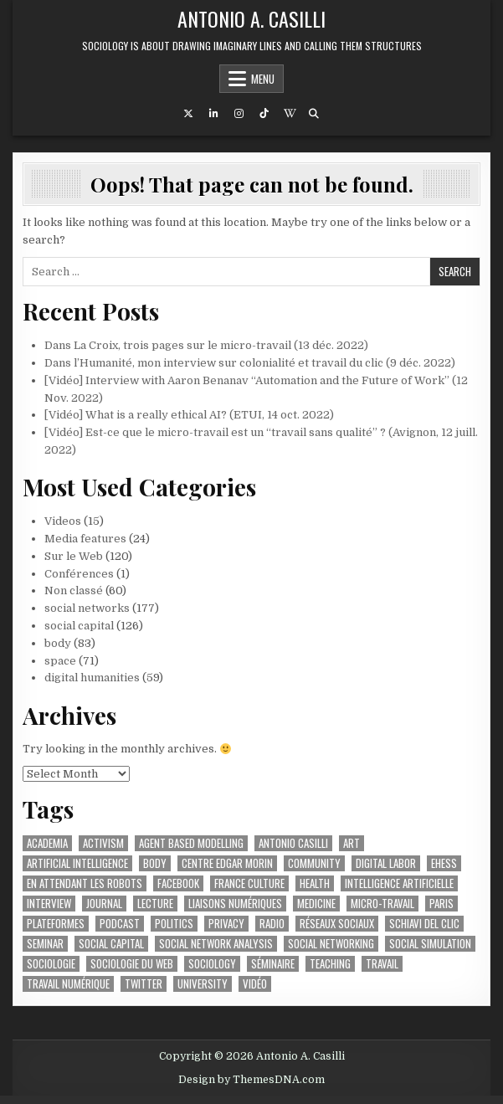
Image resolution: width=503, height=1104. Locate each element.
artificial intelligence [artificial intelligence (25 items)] (77, 863)
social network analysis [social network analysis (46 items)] (216, 944)
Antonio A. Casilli (251, 18)
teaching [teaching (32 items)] (330, 964)
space (60, 661)
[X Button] (188, 114)
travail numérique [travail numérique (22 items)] (68, 984)
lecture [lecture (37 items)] (155, 903)
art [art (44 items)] (351, 843)
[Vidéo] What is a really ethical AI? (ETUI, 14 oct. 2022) (189, 414)
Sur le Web (73, 556)
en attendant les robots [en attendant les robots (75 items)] (84, 883)
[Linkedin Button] (213, 114)
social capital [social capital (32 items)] (111, 944)
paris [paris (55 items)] (441, 903)
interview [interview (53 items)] (49, 903)
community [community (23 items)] (314, 863)
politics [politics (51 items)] (174, 924)
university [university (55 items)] (202, 984)
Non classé (73, 590)
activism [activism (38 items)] (103, 843)
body (57, 643)
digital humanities (92, 677)
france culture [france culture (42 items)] (249, 883)
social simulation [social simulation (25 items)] (430, 944)
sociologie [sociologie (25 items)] (51, 964)
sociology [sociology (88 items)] (212, 964)
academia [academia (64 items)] (47, 843)
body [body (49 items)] (155, 863)
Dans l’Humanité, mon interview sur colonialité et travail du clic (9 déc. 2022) (249, 363)
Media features (85, 538)
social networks (87, 608)
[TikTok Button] (264, 114)
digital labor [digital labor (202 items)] (386, 863)
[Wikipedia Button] (289, 114)
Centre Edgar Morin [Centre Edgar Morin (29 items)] (227, 863)
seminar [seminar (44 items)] (45, 944)
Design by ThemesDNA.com (251, 1080)
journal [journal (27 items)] (104, 903)
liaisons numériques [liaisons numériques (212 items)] (235, 903)
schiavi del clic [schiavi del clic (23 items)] (424, 924)
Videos (62, 521)
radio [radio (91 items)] (272, 924)
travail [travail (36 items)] (382, 964)
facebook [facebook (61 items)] (178, 883)
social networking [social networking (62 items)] (331, 944)
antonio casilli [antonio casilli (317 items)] (293, 843)
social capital (79, 625)
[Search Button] (314, 114)
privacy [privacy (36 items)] (226, 924)
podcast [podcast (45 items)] (120, 924)
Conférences (79, 573)
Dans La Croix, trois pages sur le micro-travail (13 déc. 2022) (206, 345)
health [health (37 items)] (315, 883)
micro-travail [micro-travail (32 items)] (382, 903)
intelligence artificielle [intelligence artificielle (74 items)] (399, 883)
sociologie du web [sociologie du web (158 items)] (131, 964)
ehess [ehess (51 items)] (444, 863)
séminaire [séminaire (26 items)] (273, 964)
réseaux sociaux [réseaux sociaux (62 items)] (337, 924)
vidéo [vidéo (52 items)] (255, 984)
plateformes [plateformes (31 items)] (56, 924)
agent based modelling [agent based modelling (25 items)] (191, 843)
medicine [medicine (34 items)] (316, 903)
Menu (263, 78)
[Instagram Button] (238, 114)
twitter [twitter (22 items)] (143, 984)
